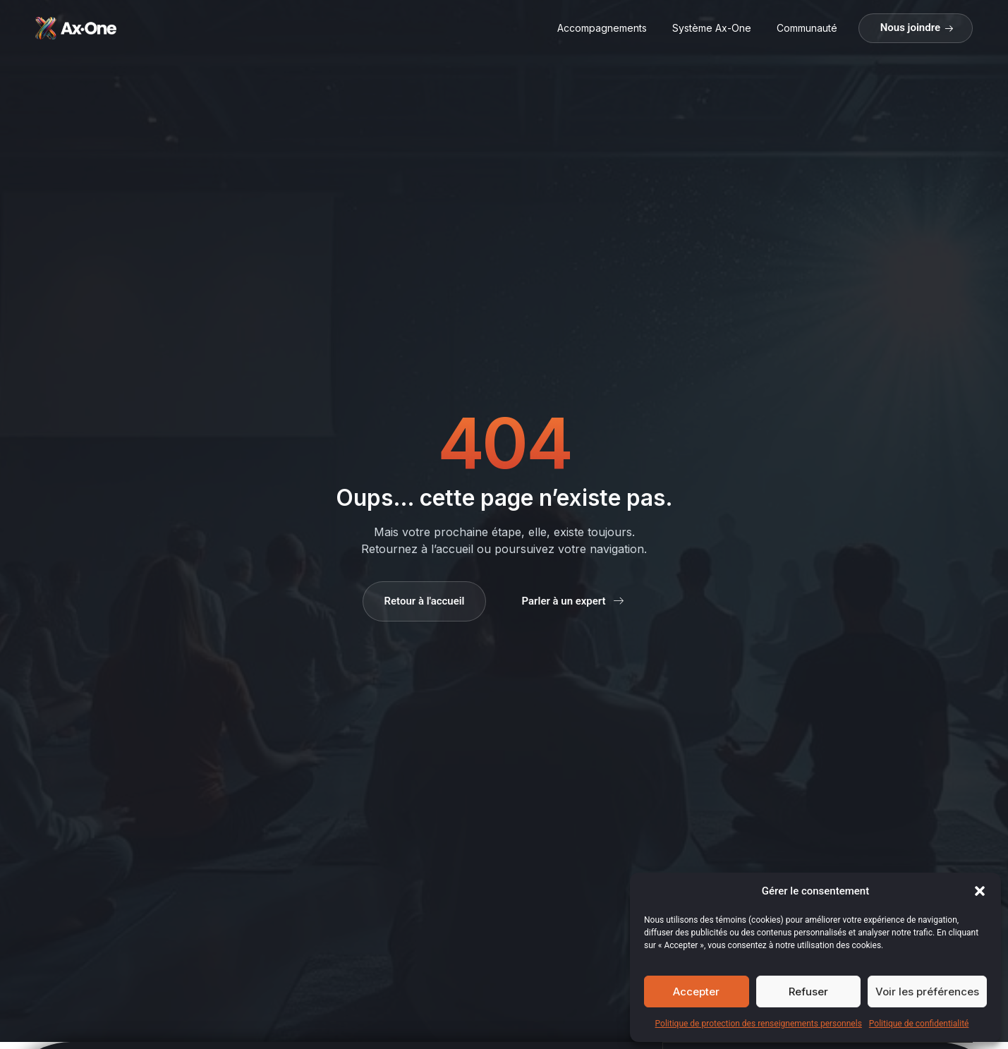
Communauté (807, 28)
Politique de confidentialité (919, 1024)
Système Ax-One (711, 28)
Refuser (808, 991)
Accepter (696, 991)
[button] (980, 891)
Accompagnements (602, 28)
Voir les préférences (927, 991)
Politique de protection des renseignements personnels (758, 1024)
